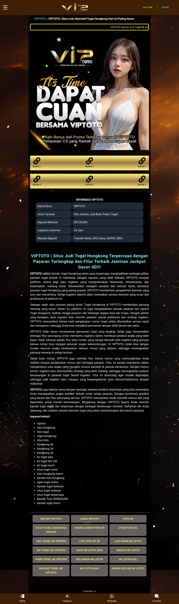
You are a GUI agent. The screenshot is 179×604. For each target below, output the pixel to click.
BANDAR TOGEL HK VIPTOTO (51, 570)
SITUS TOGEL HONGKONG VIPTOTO (51, 529)
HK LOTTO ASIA (89, 568)
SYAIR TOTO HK (128, 527)
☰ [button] (5, 7)
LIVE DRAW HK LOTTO (128, 541)
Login (165, 7)
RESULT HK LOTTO (128, 550)
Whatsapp (112, 598)
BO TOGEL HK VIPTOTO (51, 550)
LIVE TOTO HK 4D (89, 541)
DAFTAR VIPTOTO (51, 518)
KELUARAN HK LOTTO (89, 559)
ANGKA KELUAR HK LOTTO (128, 568)
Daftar (148, 7)
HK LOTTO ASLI (128, 559)
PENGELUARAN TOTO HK (89, 527)
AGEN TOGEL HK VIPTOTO (51, 559)
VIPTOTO (40, 18)
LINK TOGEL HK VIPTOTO (51, 541)
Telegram (67, 598)
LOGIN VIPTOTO (89, 518)
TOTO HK (128, 518)
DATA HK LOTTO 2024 (89, 550)
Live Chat (156, 598)
